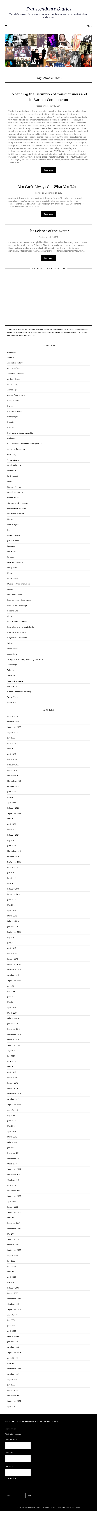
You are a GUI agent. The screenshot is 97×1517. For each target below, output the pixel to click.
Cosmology (11, 460)
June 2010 (11, 1191)
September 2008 (14, 1218)
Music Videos (12, 584)
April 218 (11, 1412)
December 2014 (14, 970)
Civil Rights (11, 444)
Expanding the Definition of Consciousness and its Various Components (49, 99)
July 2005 (11, 1267)
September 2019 (14, 868)
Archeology (11, 396)
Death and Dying (14, 471)
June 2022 (11, 798)
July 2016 (11, 943)
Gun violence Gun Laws (17, 514)
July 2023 (11, 744)
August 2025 (12, 722)
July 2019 (11, 879)
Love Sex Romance (15, 568)
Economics (11, 477)
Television (11, 676)
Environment (12, 482)
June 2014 (11, 1003)
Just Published (13, 547)
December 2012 (14, 1094)
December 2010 (14, 1180)
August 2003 (12, 1364)
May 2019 (11, 889)
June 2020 (11, 852)
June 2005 (11, 1272)
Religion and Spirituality (17, 644)
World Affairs (12, 703)
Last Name (9, 1472)
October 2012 (13, 1105)
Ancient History (13, 385)
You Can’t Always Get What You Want (48, 192)
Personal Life (12, 617)
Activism (10, 363)
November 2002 (14, 1375)
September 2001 (14, 1407)
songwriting (12, 660)
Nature (10, 595)
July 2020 (11, 846)
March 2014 (12, 1019)
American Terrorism (15, 379)
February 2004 (13, 1342)
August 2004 (12, 1321)
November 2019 (14, 857)
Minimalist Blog (59, 1513)
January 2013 (12, 1089)
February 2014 (13, 1024)
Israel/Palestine (13, 541)
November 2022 (14, 787)
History (10, 525)
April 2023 (11, 760)
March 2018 (12, 922)
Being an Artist (13, 406)
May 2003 (11, 1369)
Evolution (11, 487)
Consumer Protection (16, 455)
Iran (9, 536)
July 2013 (11, 1062)
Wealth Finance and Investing (19, 698)
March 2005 (12, 1288)
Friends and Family (15, 498)
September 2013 (14, 1051)
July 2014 (11, 997)
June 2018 (11, 905)
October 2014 (13, 981)
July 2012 (11, 1121)
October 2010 (13, 1186)
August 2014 (12, 992)
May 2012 (11, 1132)
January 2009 (12, 1213)
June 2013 (11, 1067)
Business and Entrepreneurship (20, 439)
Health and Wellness (15, 520)
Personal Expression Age (17, 611)
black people (12, 423)
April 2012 (11, 1137)
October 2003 (13, 1353)
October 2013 (13, 1046)
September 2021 (14, 819)
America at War (13, 374)
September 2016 (14, 938)
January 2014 (12, 1030)
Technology (12, 671)
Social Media (12, 654)
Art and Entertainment (16, 401)
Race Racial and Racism (16, 638)
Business (11, 433)
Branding (11, 428)
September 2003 (14, 1358)
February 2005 (13, 1294)
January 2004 (12, 1348)
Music (9, 579)
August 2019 (12, 873)
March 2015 (12, 959)
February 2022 (13, 814)
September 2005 (14, 1256)
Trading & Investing (15, 687)
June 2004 (11, 1331)
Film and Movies (14, 493)
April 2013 (11, 1078)
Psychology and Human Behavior (21, 633)
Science (10, 649)
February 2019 (13, 895)
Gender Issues (13, 503)
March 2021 (12, 835)
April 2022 (11, 808)
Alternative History (15, 369)
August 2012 (12, 1116)
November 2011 (14, 1164)
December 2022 (14, 781)
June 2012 (11, 1126)
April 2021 (11, 830)
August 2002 (12, 1385)
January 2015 (12, 965)
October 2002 (13, 1380)
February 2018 (13, 927)
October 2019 (13, 862)
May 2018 (11, 911)
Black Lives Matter (14, 417)
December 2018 (14, 900)
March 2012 (12, 1143)
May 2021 (11, 825)
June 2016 (11, 949)
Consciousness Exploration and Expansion (24, 450)
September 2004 (14, 1315)
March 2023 (12, 765)
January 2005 (12, 1299)
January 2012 (12, 1153)
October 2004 (13, 1310)
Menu (89, 26)
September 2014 (14, 986)
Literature (11, 563)
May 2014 (11, 1008)
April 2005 (11, 1283)
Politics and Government (17, 627)
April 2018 (11, 916)
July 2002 (11, 1391)
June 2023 (11, 749)
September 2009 (14, 1202)
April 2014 (11, 1013)
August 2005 (12, 1261)
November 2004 (14, 1304)
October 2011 (13, 1170)
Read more (48, 175)
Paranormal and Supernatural (19, 606)
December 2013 (14, 1035)
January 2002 (12, 1396)
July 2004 (11, 1326)
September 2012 (14, 1110)
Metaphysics (12, 573)
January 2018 (12, 932)
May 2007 (11, 1240)
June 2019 (11, 884)
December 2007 (14, 1229)
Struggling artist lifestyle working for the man (25, 665)
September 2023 (14, 733)
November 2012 (14, 1100)
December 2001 (14, 1401)
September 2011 (14, 1175)
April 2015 (11, 954)
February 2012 (13, 1148)
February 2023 (13, 771)
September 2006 (14, 1245)
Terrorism (11, 681)
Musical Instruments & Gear (18, 590)
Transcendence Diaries (48, 8)
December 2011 (14, 1159)
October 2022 (13, 792)
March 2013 (12, 1083)
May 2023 (11, 754)
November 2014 (14, 976)
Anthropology (12, 390)
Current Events (13, 466)
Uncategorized (13, 692)
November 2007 (14, 1234)
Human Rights (13, 530)
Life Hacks (11, 557)
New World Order (14, 600)
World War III (12, 708)
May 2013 (11, 1073)
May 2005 (11, 1278)
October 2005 (13, 1251)
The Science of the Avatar (48, 236)
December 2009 (14, 1197)
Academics (11, 358)
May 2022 (11, 803)
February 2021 (13, 841)
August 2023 (12, 738)
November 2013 (14, 1040)
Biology (10, 412)
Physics (10, 622)
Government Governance (17, 509)
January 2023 (12, 776)
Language (11, 552)
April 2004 (11, 1337)
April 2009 (11, 1207)
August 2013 (12, 1056)
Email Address (12, 1445)
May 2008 (11, 1224)
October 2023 (13, 728)
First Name (9, 1459)
